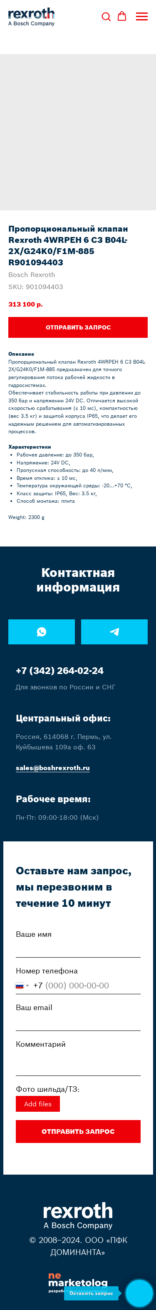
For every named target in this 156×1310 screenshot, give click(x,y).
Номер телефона (47, 971)
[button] (106, 16)
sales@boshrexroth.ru (53, 768)
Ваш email (34, 1007)
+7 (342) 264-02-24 (60, 670)
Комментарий (41, 1044)
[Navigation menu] (142, 16)
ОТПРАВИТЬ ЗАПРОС (78, 1131)
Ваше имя (34, 934)
